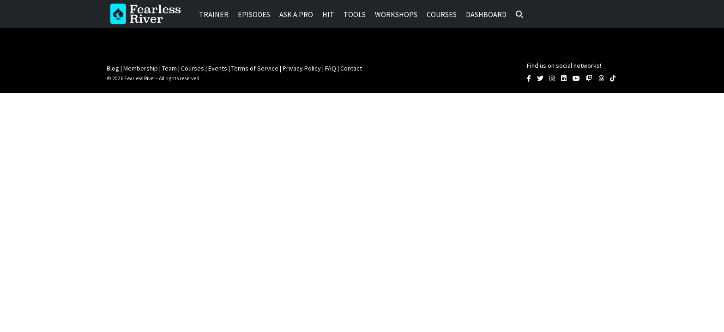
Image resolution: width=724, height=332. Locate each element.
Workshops (396, 14)
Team (169, 68)
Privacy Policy (302, 68)
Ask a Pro (296, 14)
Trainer (214, 14)
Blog (113, 68)
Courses (442, 14)
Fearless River (148, 14)
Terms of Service (254, 68)
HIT (328, 14)
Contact (351, 68)
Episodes (254, 14)
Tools (355, 14)
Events (217, 68)
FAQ (330, 68)
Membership (140, 68)
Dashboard (486, 14)
